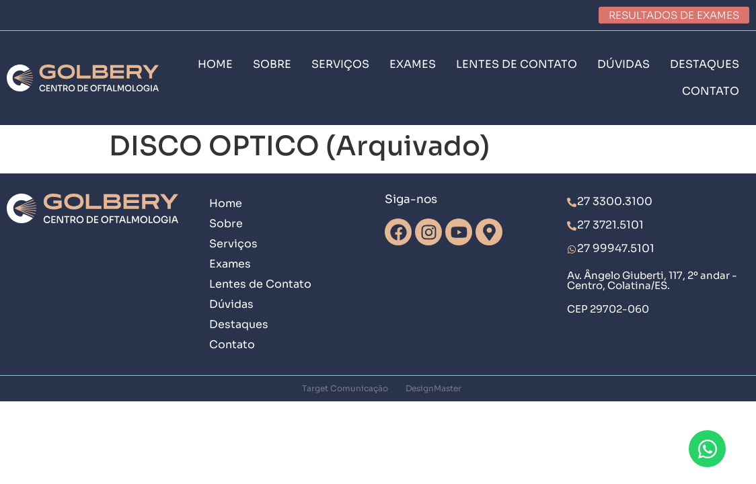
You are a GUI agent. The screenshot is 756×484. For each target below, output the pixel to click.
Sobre (226, 223)
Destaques (238, 324)
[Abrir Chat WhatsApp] (707, 448)
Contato (232, 344)
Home (225, 203)
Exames (230, 264)
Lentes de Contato (260, 284)
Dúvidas (231, 304)
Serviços (233, 244)
